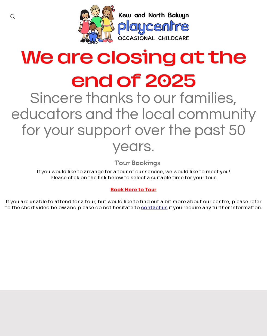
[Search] (13, 16)
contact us (154, 208)
